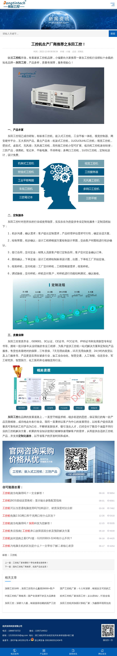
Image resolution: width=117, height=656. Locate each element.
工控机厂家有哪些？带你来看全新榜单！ (30, 563)
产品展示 (44, 652)
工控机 (13, 555)
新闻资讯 (73, 652)
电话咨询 (14, 652)
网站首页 (102, 652)
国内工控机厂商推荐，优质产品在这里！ (30, 567)
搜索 (113, 33)
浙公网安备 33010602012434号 (48, 640)
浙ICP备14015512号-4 (20, 640)
